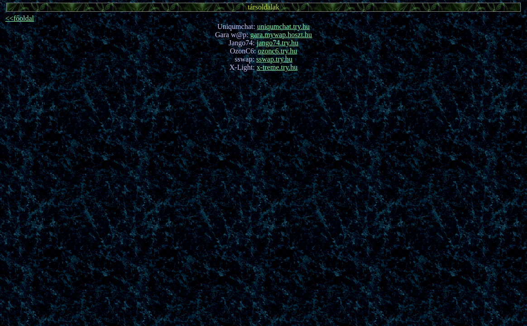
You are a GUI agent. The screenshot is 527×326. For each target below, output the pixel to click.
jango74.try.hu (277, 43)
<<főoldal (19, 18)
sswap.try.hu (274, 59)
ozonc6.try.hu (277, 51)
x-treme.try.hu (277, 67)
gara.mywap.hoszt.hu (281, 34)
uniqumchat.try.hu (283, 26)
